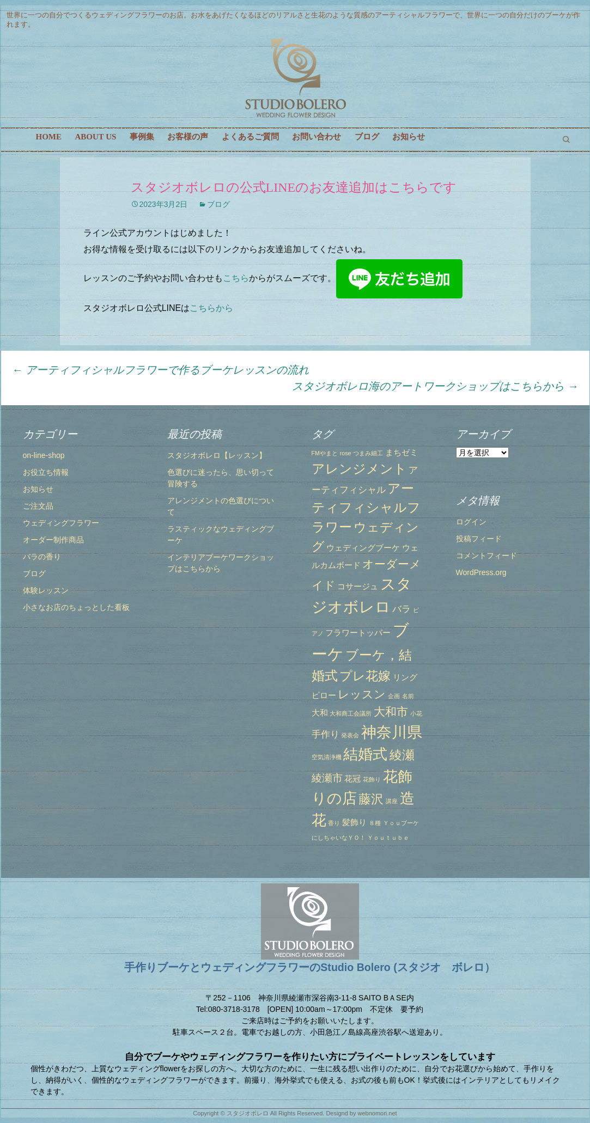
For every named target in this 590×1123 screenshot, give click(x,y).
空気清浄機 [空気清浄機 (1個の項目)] (327, 757)
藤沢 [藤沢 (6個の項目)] (371, 799)
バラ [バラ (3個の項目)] (401, 608)
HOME (49, 136)
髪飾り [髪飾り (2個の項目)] (354, 822)
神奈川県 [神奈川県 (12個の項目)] (391, 732)
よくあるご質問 (250, 136)
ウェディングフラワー (61, 522)
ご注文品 (38, 506)
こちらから (211, 308)
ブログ (367, 136)
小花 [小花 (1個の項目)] (416, 713)
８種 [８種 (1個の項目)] (375, 823)
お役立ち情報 (46, 472)
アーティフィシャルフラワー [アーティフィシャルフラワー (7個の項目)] (366, 508)
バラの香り (42, 556)
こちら (236, 278)
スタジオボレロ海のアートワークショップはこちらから (435, 386)
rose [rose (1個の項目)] (345, 453)
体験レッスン (46, 590)
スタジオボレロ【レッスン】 (216, 455)
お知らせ (408, 136)
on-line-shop (44, 455)
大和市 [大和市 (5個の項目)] (391, 711)
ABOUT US (95, 136)
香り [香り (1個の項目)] (334, 823)
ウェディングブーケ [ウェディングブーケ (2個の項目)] (363, 548)
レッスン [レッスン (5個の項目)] (362, 694)
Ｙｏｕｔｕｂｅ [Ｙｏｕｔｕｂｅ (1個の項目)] (388, 837)
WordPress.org (481, 572)
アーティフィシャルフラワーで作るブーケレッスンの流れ (160, 370)
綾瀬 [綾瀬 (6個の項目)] (402, 755)
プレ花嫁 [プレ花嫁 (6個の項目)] (365, 676)
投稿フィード (479, 538)
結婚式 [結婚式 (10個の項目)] (365, 754)
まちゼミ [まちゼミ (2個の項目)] (401, 452)
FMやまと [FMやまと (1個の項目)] (325, 453)
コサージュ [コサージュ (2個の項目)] (357, 586)
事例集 (142, 136)
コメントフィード (486, 555)
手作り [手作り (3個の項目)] (325, 734)
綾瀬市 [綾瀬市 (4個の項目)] (327, 778)
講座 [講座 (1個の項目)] (392, 801)
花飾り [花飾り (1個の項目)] (372, 779)
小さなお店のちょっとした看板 (76, 607)
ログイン (471, 521)
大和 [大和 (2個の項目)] (320, 713)
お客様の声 (187, 136)
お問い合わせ (316, 136)
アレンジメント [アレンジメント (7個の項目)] (359, 468)
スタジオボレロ (248, 1113)
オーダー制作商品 (53, 539)
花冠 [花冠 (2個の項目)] (352, 778)
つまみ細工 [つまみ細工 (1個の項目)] (368, 453)
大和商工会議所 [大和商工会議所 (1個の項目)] (351, 713)
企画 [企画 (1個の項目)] (394, 696)
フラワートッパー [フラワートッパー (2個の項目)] (358, 632)
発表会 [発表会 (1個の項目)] (350, 735)
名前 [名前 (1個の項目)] (408, 696)
